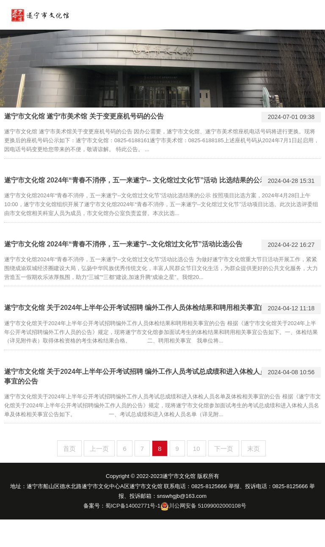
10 (196, 448)
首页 (69, 448)
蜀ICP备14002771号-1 (132, 506)
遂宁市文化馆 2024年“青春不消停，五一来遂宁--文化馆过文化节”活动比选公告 (123, 244)
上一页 (99, 448)
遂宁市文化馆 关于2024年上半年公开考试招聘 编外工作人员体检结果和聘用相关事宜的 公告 (143, 307)
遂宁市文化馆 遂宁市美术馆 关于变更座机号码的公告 (84, 116)
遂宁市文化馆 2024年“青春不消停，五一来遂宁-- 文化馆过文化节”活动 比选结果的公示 (135, 180)
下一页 (223, 448)
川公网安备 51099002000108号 (207, 506)
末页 (253, 448)
